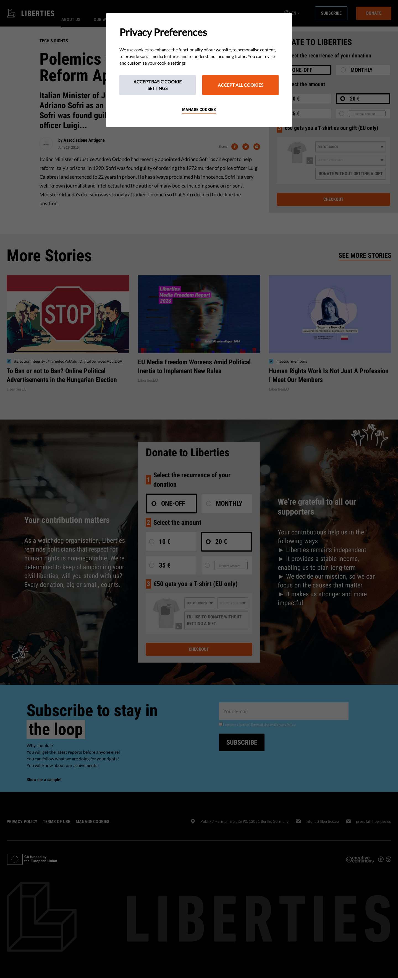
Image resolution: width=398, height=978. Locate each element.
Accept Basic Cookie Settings (157, 85)
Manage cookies (199, 109)
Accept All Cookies (240, 85)
